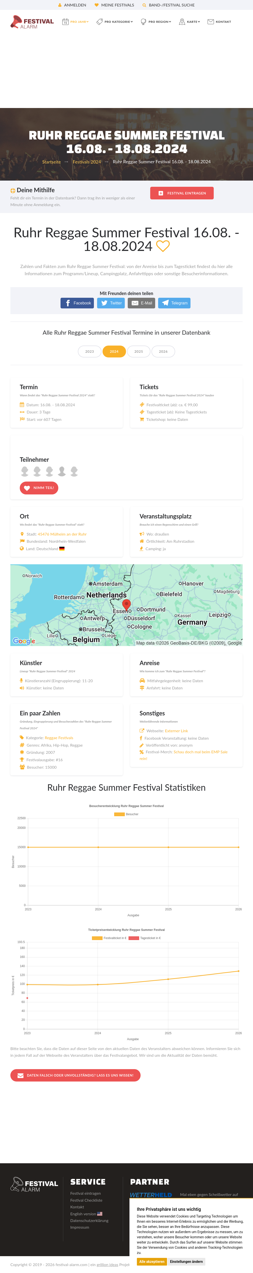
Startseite (51, 161)
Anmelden (72, 4)
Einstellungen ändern (186, 1262)
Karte (192, 22)
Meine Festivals (114, 4)
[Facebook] (77, 303)
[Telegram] (174, 303)
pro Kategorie (117, 22)
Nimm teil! (39, 488)
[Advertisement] (126, 71)
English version (86, 1213)
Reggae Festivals (59, 737)
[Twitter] (111, 303)
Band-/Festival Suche (169, 4)
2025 (138, 351)
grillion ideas (107, 1264)
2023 (89, 351)
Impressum (79, 1227)
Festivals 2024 (87, 161)
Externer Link (176, 730)
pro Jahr (78, 22)
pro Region (159, 22)
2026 (163, 351)
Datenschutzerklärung (89, 1220)
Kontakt (223, 22)
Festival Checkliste (86, 1200)
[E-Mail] (141, 303)
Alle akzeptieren (152, 1262)
